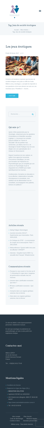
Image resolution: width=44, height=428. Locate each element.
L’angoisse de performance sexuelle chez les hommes (22, 275)
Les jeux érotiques (19, 46)
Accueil (16, 30)
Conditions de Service (14, 385)
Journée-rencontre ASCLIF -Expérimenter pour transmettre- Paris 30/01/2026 (21, 235)
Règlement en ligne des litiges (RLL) (18, 388)
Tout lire (12, 95)
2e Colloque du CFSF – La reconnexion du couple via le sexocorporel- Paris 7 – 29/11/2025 (22, 242)
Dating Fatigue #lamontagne (19, 230)
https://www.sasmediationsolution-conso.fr (21, 402)
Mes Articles (24, 30)
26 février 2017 (14, 53)
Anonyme (13, 291)
